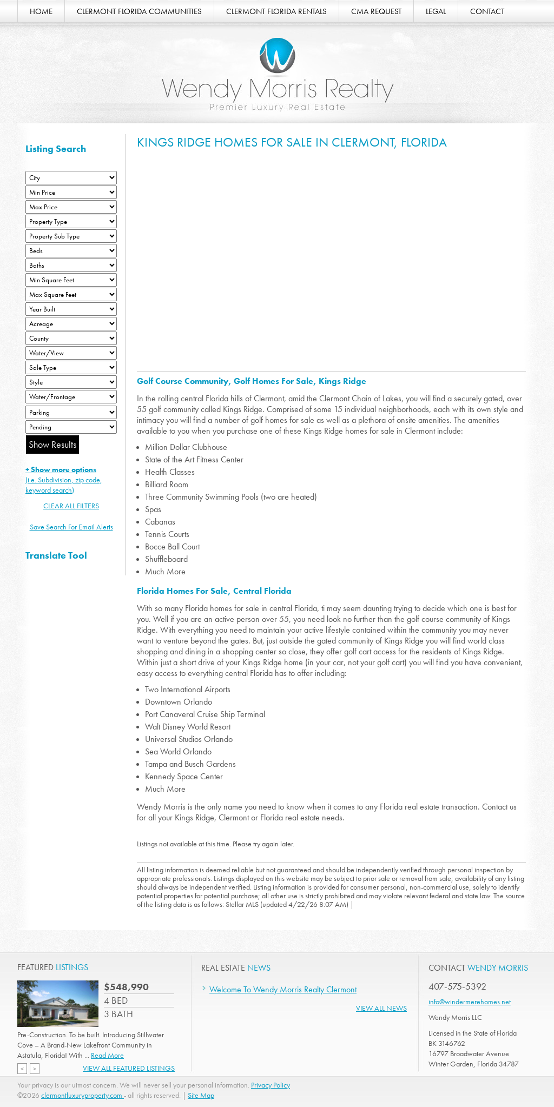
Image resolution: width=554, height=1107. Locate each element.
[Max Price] (71, 207)
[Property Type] (71, 221)
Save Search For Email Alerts (71, 527)
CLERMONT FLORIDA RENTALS (276, 11)
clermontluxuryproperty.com (82, 1095)
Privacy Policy (270, 1085)
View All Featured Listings (129, 1068)
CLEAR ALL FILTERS (71, 506)
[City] (71, 177)
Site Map (201, 1095)
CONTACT (487, 11)
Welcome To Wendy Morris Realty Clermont (283, 989)
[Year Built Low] (71, 309)
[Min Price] (71, 192)
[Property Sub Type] (71, 236)
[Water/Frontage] (71, 396)
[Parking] (71, 412)
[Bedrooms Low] (71, 250)
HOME (41, 11)
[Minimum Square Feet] (71, 280)
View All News (381, 1008)
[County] (71, 338)
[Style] (71, 382)
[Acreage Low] (71, 323)
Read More (107, 1055)
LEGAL (436, 11)
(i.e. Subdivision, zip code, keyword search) (63, 480)
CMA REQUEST (376, 11)
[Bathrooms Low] (71, 265)
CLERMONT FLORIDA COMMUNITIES (139, 11)
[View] (71, 353)
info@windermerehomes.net (469, 1001)
